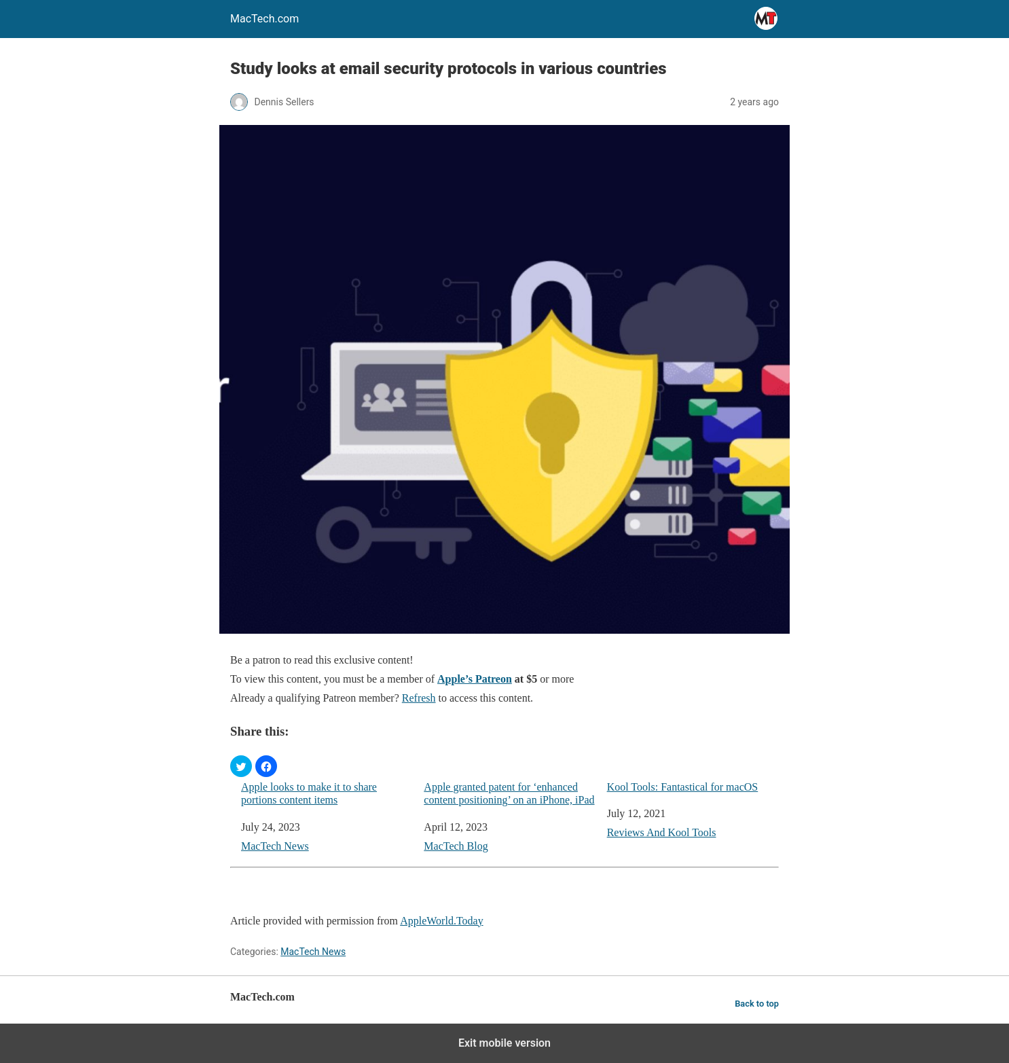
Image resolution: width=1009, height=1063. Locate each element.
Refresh (419, 698)
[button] (241, 766)
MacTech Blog (456, 846)
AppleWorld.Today (441, 920)
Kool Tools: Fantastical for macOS (682, 787)
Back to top (757, 1003)
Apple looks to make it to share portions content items (309, 793)
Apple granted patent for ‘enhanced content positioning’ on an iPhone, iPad (509, 793)
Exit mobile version (504, 1043)
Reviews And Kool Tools (661, 832)
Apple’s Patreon (474, 679)
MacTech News (275, 846)
